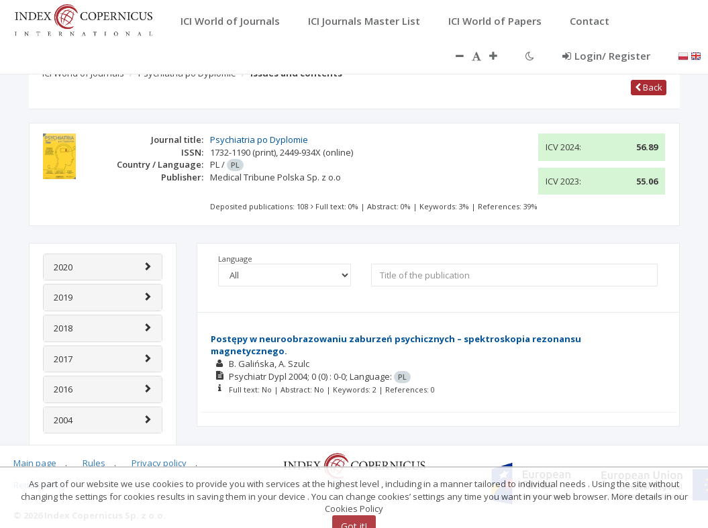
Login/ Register (606, 55)
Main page (34, 463)
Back (648, 87)
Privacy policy (159, 463)
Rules (94, 463)
